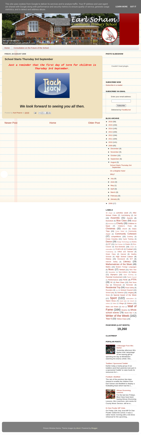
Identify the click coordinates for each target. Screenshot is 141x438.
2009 (110, 146)
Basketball (109, 221)
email (132, 247)
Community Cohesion (125, 234)
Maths (108, 267)
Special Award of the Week (124, 295)
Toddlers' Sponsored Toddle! (117, 363)
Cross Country (112, 239)
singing (131, 293)
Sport (113, 298)
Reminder (129, 285)
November (115, 152)
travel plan (123, 301)
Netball (122, 270)
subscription (130, 298)
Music (111, 269)
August (114, 162)
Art (135, 215)
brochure (111, 223)
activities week (122, 213)
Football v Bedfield (113, 377)
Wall (123, 306)
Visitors (130, 303)
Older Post (94, 122)
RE (111, 282)
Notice (133, 272)
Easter (127, 244)
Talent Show (111, 301)
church (124, 229)
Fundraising (109, 251)
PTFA (133, 279)
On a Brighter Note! (117, 171)
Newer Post (11, 122)
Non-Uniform (123, 272)
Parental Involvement (114, 277)
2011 (110, 139)
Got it (133, 6)
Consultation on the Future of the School (31, 48)
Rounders (109, 290)
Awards (130, 218)
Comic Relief (119, 231)
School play (110, 293)
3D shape (109, 213)
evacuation (109, 249)
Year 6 (109, 318)
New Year (132, 270)
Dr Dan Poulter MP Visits (115, 408)
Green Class (111, 254)
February (114, 196)
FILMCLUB (119, 249)
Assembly (115, 218)
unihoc (108, 303)
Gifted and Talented (125, 252)
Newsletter (112, 272)
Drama (134, 242)
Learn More (122, 6)
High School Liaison (124, 257)
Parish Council (131, 277)
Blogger (94, 428)
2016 (110, 122)
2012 (110, 135)
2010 (110, 142)
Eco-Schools (120, 247)
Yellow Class (122, 319)
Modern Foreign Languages (126, 267)
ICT (131, 259)
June (113, 182)
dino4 (78, 428)
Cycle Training (128, 239)
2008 (110, 203)
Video (114, 303)
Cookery (130, 236)
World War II (129, 313)
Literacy (127, 261)
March (113, 192)
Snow (108, 295)
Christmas (110, 228)
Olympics (114, 275)
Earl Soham (119, 244)
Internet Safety (112, 262)
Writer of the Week (117, 315)
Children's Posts (125, 226)
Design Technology (123, 242)
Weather (124, 310)
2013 (110, 132)
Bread (134, 221)
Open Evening (128, 274)
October (114, 155)
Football (129, 249)
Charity (119, 223)
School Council (127, 290)
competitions (116, 236)
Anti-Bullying (125, 215)
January (114, 199)
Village (121, 303)
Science (120, 293)
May (112, 185)
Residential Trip (113, 287)
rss (117, 290)
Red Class (120, 282)
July (112, 179)
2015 (110, 125)
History (108, 259)
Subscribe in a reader (114, 85)
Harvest (123, 254)
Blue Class (121, 220)
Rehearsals (117, 285)
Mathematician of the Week (119, 264)
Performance (113, 280)
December (115, 149)
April (113, 189)
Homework (121, 259)
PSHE (125, 280)
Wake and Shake (112, 307)
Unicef (132, 301)
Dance (109, 241)
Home (7, 48)
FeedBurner (126, 110)
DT (109, 244)
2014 (110, 128)
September (115, 159)
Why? (112, 174)
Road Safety (129, 288)
